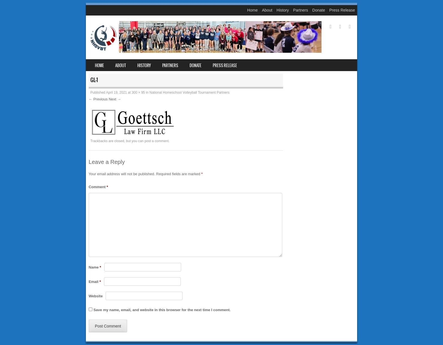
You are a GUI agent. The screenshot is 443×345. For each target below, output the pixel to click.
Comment (98, 187)
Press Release (342, 10)
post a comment (156, 141)
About (267, 10)
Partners (300, 10)
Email (95, 282)
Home (252, 10)
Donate (318, 10)
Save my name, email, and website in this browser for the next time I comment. (162, 310)
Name (95, 267)
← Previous (98, 99)
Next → (115, 99)
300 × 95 (138, 93)
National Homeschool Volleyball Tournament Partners (189, 93)
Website (96, 296)
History (283, 10)
